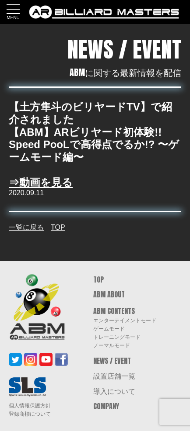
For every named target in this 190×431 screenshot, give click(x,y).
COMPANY (106, 406)
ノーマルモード (111, 345)
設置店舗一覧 (114, 375)
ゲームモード (109, 328)
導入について (114, 391)
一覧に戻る (26, 227)
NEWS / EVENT (112, 360)
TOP (58, 227)
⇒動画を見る (41, 182)
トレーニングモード (117, 337)
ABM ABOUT (109, 294)
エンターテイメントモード (124, 320)
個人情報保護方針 (30, 406)
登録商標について (30, 414)
